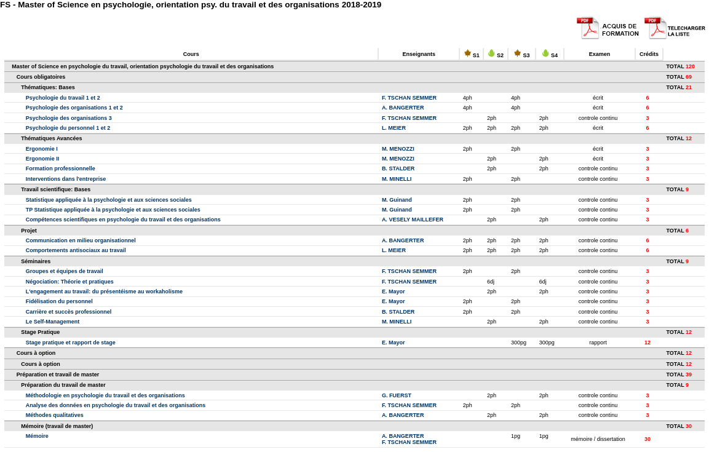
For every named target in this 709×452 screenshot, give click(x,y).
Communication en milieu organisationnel (81, 240)
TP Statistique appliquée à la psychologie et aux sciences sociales (113, 210)
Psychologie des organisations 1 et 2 (74, 108)
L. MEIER (394, 128)
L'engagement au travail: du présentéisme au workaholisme (104, 291)
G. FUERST (396, 395)
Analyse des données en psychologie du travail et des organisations (116, 405)
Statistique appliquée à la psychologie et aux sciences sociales (109, 200)
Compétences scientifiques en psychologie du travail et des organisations (123, 219)
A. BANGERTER (403, 108)
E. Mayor (393, 291)
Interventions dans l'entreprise (66, 179)
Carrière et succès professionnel (69, 312)
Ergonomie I (42, 149)
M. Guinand (397, 200)
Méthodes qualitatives (55, 415)
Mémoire (37, 436)
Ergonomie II (43, 159)
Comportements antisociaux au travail (76, 250)
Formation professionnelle (60, 168)
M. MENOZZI (398, 149)
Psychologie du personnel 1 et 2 (68, 128)
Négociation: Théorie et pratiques (70, 282)
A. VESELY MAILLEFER (412, 219)
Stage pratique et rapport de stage (71, 342)
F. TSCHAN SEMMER (409, 98)
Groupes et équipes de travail (64, 271)
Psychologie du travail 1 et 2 (63, 98)
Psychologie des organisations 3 (69, 118)
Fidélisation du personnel (59, 301)
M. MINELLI (397, 179)
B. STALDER (398, 168)
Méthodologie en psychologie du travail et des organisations (105, 395)
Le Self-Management (53, 322)
